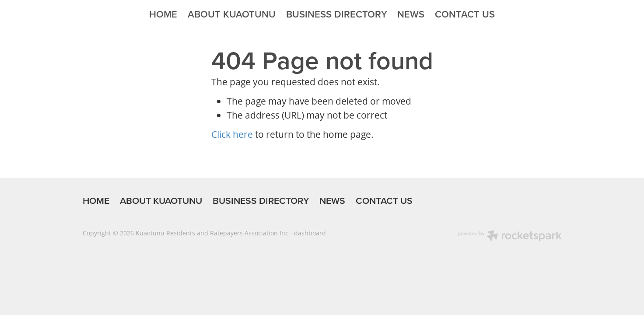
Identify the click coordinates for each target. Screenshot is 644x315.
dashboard (310, 233)
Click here (232, 134)
